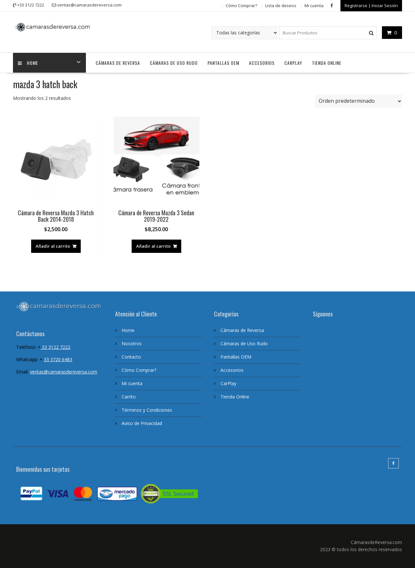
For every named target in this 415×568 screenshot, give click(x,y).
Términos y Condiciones (147, 410)
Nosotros (132, 343)
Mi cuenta (314, 5)
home (28, 62)
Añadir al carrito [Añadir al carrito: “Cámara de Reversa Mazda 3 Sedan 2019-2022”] (153, 246)
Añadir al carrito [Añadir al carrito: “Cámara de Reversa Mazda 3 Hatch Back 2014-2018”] (53, 246)
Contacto (131, 357)
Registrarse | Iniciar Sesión (371, 5)
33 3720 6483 (58, 359)
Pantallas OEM (223, 62)
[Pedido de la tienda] (358, 101)
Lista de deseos (280, 5)
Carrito (129, 397)
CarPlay (293, 62)
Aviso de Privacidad (142, 423)
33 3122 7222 (55, 347)
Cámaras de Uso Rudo (174, 62)
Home (128, 330)
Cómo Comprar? (241, 5)
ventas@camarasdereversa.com (63, 372)
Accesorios (262, 62)
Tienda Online (326, 62)
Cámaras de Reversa (118, 62)
